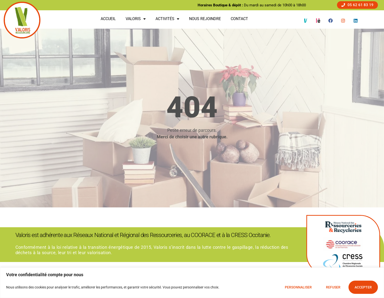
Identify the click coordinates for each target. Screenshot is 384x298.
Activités (167, 18)
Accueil (108, 18)
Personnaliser (298, 287)
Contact (239, 18)
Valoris (136, 18)
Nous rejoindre (205, 18)
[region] (192, 282)
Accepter (363, 287)
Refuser (333, 287)
